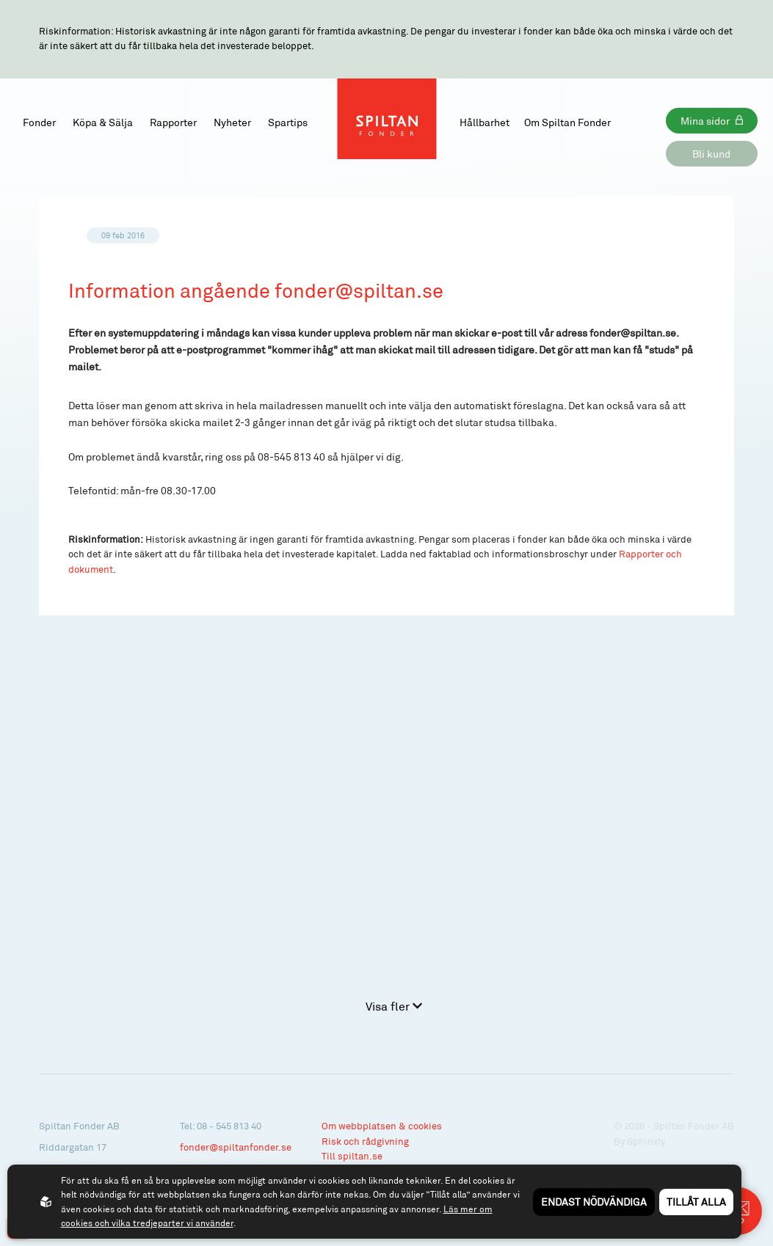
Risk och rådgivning (365, 1141)
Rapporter (173, 122)
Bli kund (711, 153)
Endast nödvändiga (594, 1201)
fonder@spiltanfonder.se (235, 1147)
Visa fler (394, 1006)
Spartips (288, 122)
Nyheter (232, 122)
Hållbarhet (484, 122)
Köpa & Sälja (103, 122)
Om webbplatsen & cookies (382, 1126)
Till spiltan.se (352, 1156)
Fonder (39, 122)
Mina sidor (705, 120)
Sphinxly (646, 1141)
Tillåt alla (696, 1201)
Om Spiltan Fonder (567, 122)
